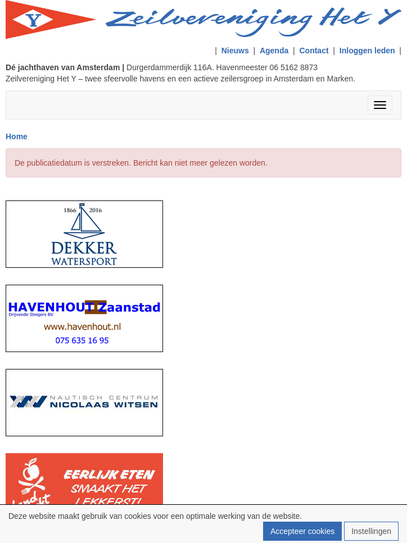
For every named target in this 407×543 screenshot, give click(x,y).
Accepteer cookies (302, 531)
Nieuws (235, 50)
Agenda (274, 50)
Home (17, 136)
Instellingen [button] (371, 531)
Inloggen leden (367, 50)
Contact (313, 50)
